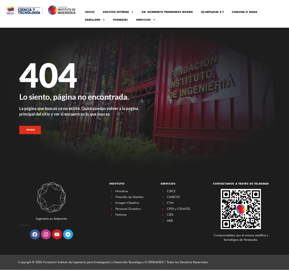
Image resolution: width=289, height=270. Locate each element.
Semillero (95, 19)
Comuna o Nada (244, 11)
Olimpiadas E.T (212, 11)
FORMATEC (120, 19)
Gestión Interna (118, 12)
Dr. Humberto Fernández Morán (167, 11)
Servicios (146, 19)
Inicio (90, 11)
